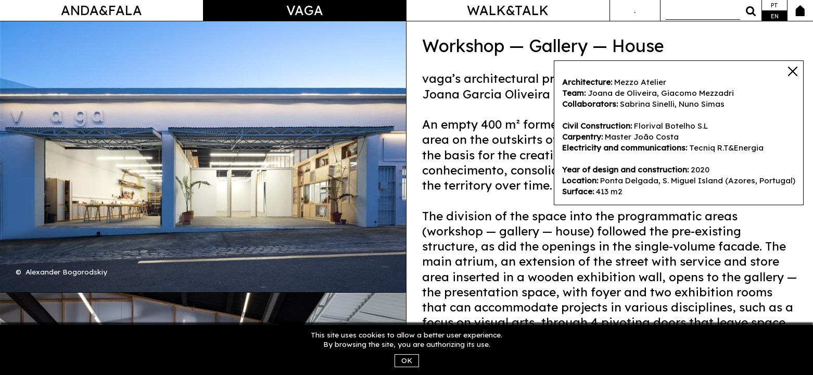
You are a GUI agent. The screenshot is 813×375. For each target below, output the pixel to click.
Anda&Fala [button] (101, 10)
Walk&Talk (508, 10)
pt (774, 5)
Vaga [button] (304, 10)
